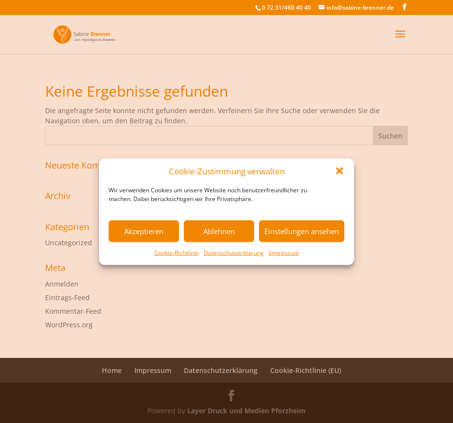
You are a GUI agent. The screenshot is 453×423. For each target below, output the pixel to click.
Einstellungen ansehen (301, 231)
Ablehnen (219, 231)
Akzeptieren (143, 231)
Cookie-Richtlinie (176, 252)
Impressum (284, 252)
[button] (339, 171)
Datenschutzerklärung (234, 252)
